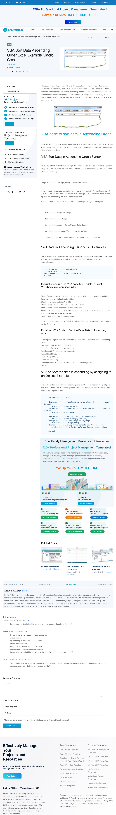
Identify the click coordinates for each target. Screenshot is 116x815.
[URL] (52, 709)
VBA (14, 37)
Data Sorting (12, 64)
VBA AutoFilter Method (50, 563)
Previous (91, 37)
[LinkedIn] (16, 71)
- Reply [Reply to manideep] (27, 617)
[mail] (24, 2)
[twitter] (10, 2)
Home (9, 37)
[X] (13, 71)
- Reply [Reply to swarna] (25, 628)
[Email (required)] (52, 703)
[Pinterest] (24, 71)
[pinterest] (13, 2)
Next (106, 37)
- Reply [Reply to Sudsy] (28, 656)
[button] (112, 30)
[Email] (27, 71)
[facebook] (6, 2)
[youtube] (17, 2)
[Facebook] (9, 71)
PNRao (25, 587)
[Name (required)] (52, 696)
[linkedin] (20, 2)
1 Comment (56, 565)
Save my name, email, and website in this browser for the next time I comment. (37, 716)
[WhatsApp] (20, 71)
